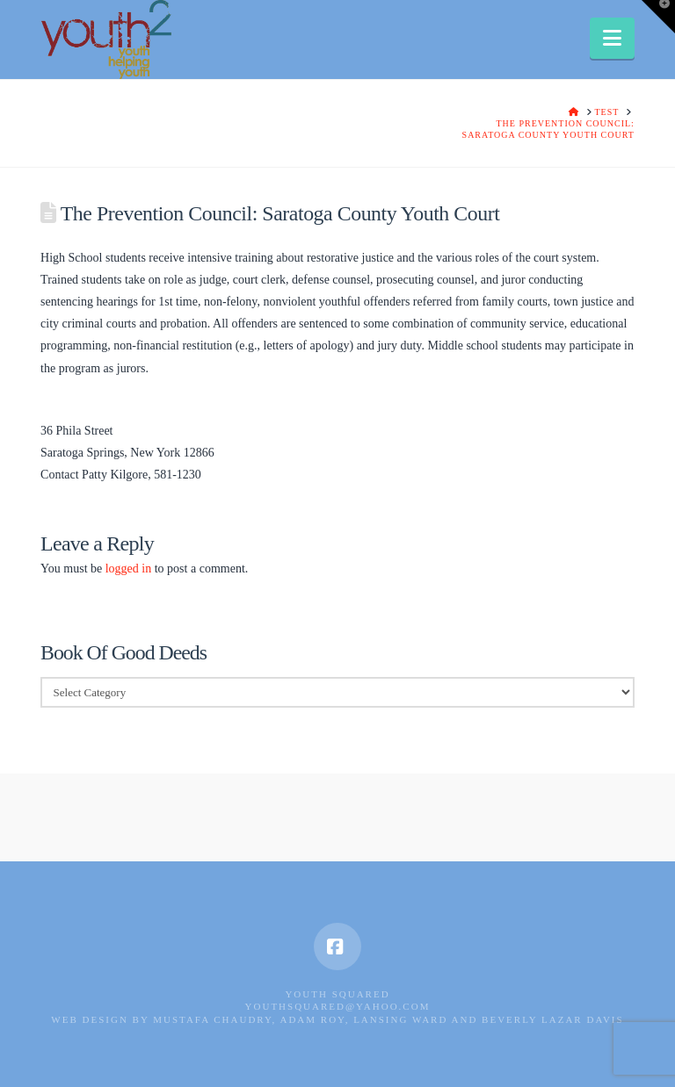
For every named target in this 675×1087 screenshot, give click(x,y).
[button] (612, 38)
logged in (128, 568)
